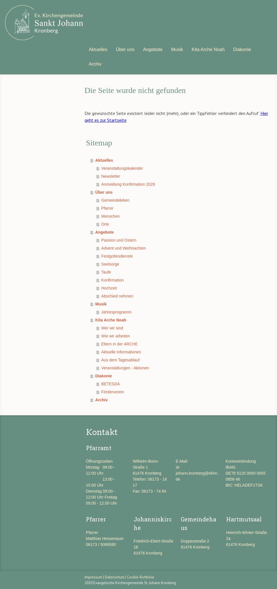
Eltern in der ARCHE (119, 344)
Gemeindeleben (115, 200)
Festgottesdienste (117, 256)
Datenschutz (115, 577)
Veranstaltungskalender (122, 168)
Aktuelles (98, 49)
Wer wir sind (112, 328)
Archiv (95, 64)
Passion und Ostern (119, 240)
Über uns (125, 49)
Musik (177, 49)
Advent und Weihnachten (123, 248)
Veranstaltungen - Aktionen (125, 368)
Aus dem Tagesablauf (120, 360)
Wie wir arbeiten (115, 336)
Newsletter (110, 176)
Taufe (106, 272)
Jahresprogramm (116, 312)
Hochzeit (109, 288)
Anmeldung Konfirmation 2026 (128, 184)
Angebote (153, 49)
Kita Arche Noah (208, 49)
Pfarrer (107, 208)
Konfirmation (112, 280)
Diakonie (242, 49)
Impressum (93, 577)
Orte (105, 224)
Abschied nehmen (117, 296)
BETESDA (110, 384)
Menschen (110, 216)
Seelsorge (110, 264)
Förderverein (112, 392)
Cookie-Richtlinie (140, 577)
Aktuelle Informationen (121, 352)
